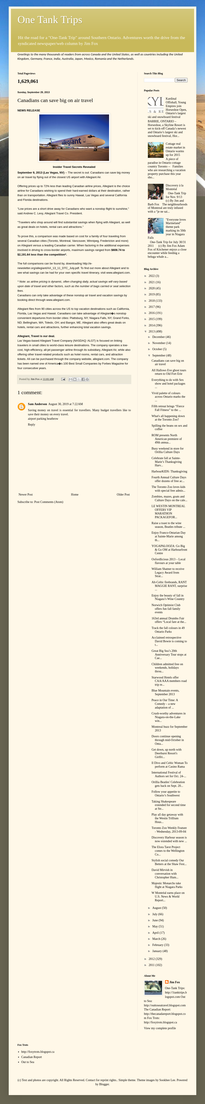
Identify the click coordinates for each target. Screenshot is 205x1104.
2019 (152, 294)
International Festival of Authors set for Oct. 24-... (169, 774)
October (157, 349)
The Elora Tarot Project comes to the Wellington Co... (168, 850)
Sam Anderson (37, 404)
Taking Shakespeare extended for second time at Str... (169, 805)
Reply (31, 424)
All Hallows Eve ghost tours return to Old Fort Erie (169, 372)
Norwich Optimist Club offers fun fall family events (166, 608)
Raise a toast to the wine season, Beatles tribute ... (168, 524)
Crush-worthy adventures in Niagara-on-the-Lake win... (169, 717)
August (157, 908)
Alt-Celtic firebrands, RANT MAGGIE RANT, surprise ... (169, 586)
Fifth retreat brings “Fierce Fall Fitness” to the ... (168, 408)
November (159, 343)
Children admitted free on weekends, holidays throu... (167, 668)
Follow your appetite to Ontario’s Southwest (166, 793)
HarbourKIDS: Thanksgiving (169, 471)
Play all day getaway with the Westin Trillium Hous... (167, 818)
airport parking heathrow (43, 418)
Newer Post (26, 494)
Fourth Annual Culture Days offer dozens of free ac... (169, 479)
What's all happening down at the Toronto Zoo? (168, 417)
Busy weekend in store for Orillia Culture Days (168, 450)
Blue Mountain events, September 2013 (165, 692)
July (155, 914)
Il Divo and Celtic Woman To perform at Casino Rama (170, 764)
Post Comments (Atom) (48, 502)
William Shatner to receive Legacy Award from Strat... (168, 572)
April (155, 932)
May (155, 926)
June (155, 920)
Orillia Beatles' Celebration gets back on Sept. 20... (168, 783)
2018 (152, 300)
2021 (152, 282)
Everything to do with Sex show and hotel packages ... (168, 383)
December (159, 337)
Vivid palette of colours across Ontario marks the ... (168, 397)
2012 (152, 959)
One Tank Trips (49, 19)
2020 (152, 288)
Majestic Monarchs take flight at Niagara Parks (167, 885)
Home (75, 494)
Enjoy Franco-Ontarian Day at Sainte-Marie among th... (169, 536)
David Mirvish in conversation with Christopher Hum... (165, 873)
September (159, 355)
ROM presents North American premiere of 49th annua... (167, 439)
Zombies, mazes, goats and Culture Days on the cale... (169, 498)
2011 (152, 965)
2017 (152, 306)
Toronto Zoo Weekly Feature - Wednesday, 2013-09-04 (169, 829)
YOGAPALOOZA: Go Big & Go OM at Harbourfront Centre (169, 549)
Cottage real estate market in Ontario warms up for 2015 (175, 149)
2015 (152, 319)
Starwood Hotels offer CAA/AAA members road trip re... (169, 681)
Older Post (123, 494)
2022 (152, 276)
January (157, 951)
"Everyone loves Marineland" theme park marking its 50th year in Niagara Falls (167, 229)
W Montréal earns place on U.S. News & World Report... (168, 896)
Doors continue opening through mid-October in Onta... (168, 740)
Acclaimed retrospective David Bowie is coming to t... (169, 641)
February (158, 945)
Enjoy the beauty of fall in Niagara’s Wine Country (168, 597)
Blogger (104, 1084)
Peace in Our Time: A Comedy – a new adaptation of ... (165, 704)
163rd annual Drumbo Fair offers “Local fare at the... (169, 620)
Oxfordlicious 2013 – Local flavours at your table (168, 561)
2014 (152, 325)
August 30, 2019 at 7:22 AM (65, 404)
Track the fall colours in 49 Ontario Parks (168, 629)
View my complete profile (160, 1028)
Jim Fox (174, 982)
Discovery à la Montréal (174, 187)
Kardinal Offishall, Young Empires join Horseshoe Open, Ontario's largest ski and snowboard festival (167, 108)
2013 (152, 331)
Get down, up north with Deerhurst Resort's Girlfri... (166, 753)
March (156, 938)
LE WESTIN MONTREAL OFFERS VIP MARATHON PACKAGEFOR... (168, 511)
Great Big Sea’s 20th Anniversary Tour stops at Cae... (169, 654)
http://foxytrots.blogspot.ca (38, 1051)
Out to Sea (27, 1062)
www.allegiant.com (118, 272)
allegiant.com (101, 359)
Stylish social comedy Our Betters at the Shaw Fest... (169, 862)
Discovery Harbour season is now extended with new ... (169, 839)
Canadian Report (31, 1057)
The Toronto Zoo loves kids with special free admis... (168, 488)
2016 (152, 313)
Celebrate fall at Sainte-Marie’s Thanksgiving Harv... (167, 462)
